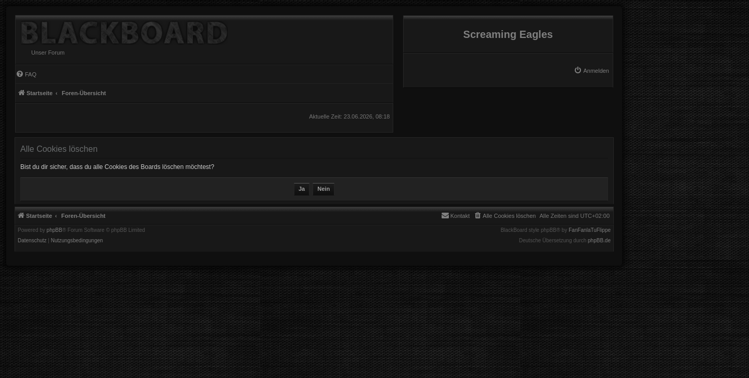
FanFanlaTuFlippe (590, 230)
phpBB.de (599, 240)
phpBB (54, 230)
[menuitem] (591, 70)
